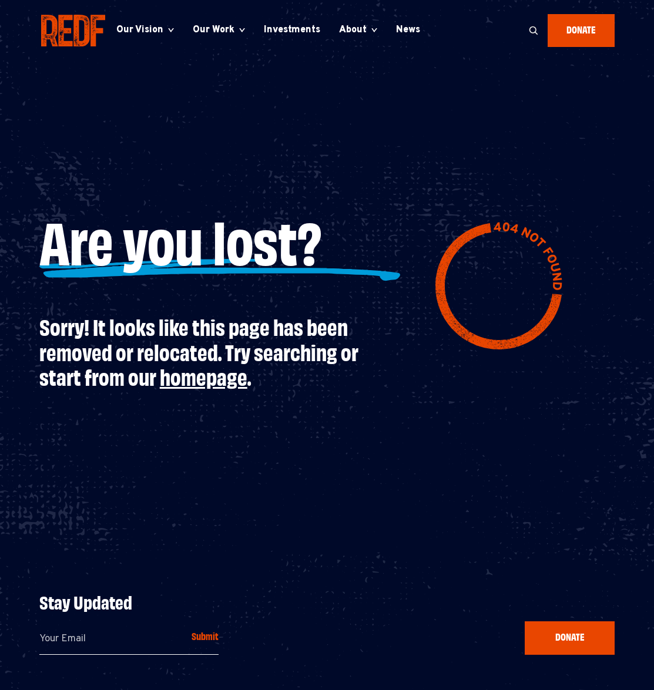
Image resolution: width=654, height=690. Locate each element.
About (353, 30)
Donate (581, 29)
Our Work (213, 30)
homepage (203, 376)
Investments (292, 30)
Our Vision (139, 30)
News (408, 30)
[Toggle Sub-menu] (171, 30)
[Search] (533, 30)
